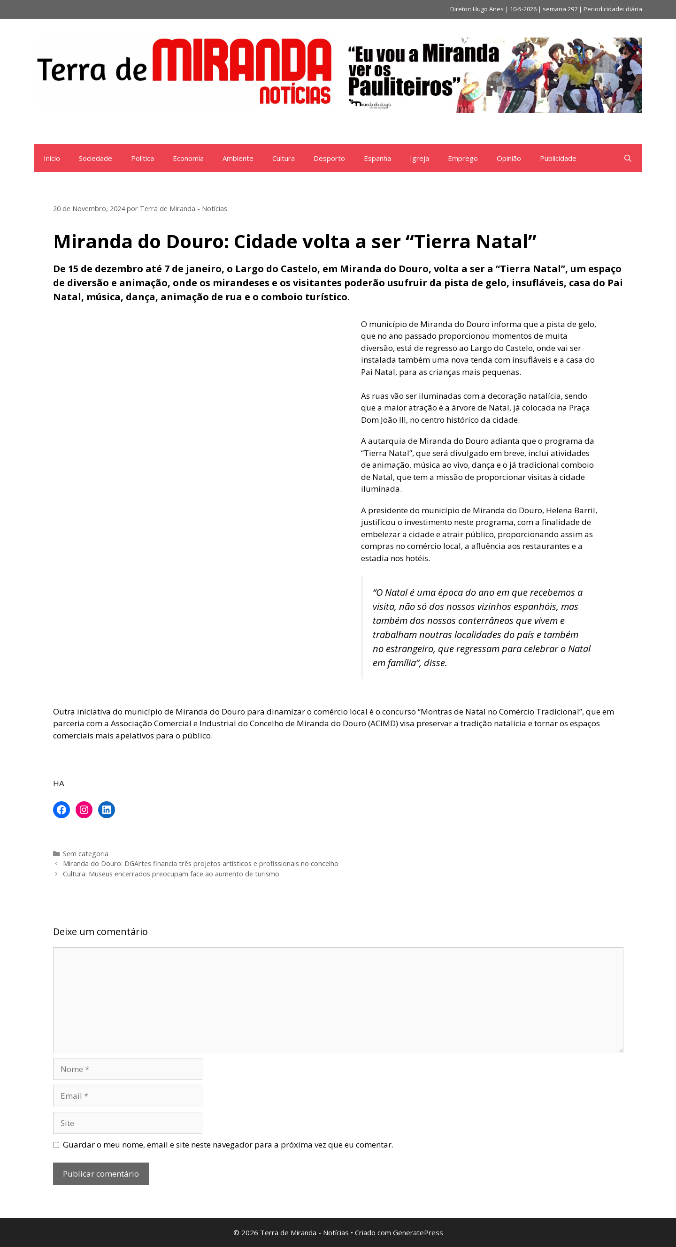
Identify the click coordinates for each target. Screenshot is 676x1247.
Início (52, 158)
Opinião (509, 158)
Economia (188, 158)
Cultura (283, 158)
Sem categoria (85, 853)
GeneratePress (418, 1232)
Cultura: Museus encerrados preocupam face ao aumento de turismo (171, 873)
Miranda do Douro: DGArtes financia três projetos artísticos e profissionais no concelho (200, 863)
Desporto (329, 158)
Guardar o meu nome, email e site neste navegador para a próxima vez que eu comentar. (228, 1144)
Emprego (463, 158)
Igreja (419, 158)
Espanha (377, 158)
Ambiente (238, 158)
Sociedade (95, 158)
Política (142, 158)
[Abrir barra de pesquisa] (628, 158)
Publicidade (558, 158)
